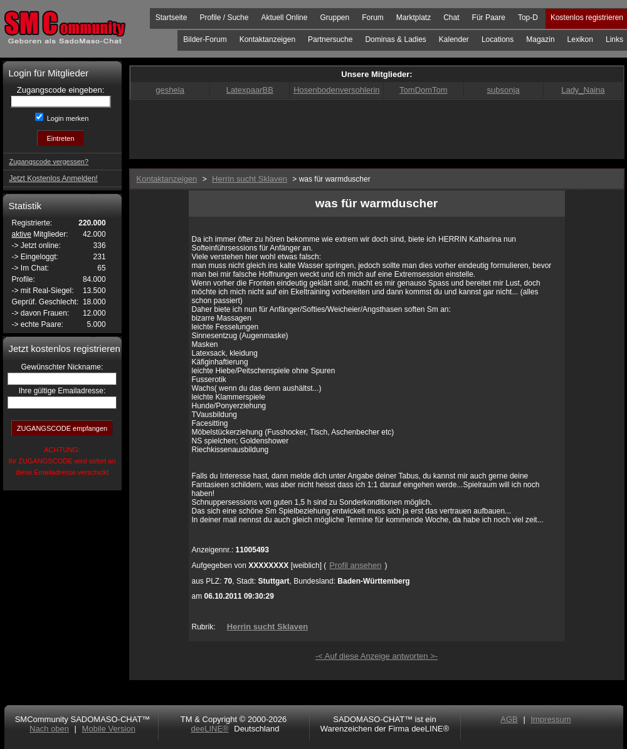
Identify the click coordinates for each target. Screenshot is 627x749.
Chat (451, 17)
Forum (373, 17)
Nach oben (49, 728)
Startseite (171, 17)
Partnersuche (330, 39)
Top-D (528, 17)
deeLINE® (209, 728)
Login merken (67, 118)
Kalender (454, 39)
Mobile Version (108, 728)
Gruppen (334, 17)
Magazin (540, 39)
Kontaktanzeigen (267, 39)
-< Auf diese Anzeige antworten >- (376, 656)
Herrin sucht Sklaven (267, 626)
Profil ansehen (355, 565)
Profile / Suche (223, 17)
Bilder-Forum (204, 39)
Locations (498, 39)
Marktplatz (413, 17)
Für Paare (488, 17)
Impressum (550, 719)
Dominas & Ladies (395, 39)
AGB (508, 719)
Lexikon (580, 39)
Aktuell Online (284, 17)
